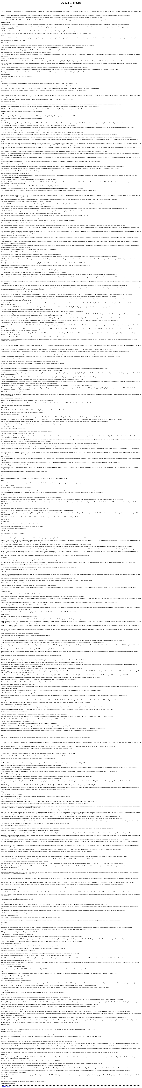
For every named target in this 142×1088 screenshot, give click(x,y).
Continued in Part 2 (6, 1086)
